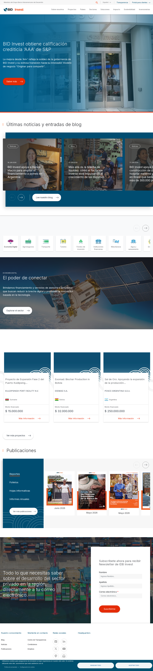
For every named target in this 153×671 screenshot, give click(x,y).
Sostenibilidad (129, 9)
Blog (2, 640)
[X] (56, 649)
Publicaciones (6, 649)
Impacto (116, 9)
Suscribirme (109, 609)
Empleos (31, 649)
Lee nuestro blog (47, 197)
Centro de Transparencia (37, 640)
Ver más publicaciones (24, 511)
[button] (12, 197)
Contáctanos (32, 644)
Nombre (103, 572)
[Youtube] (64, 649)
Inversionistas (144, 9)
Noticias (4, 644)
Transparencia (122, 2)
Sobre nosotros (57, 9)
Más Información (29, 418)
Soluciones (105, 9)
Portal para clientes (141, 2)
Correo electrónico (108, 592)
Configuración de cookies (27, 667)
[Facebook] (56, 642)
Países (82, 9)
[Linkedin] (64, 642)
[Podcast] (56, 656)
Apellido (103, 582)
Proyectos (72, 9)
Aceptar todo (134, 665)
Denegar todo (95, 665)
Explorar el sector (18, 310)
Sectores (93, 9)
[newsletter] (64, 656)
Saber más (14, 81)
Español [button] (105, 2)
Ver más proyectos (18, 435)
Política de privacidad (10, 667)
